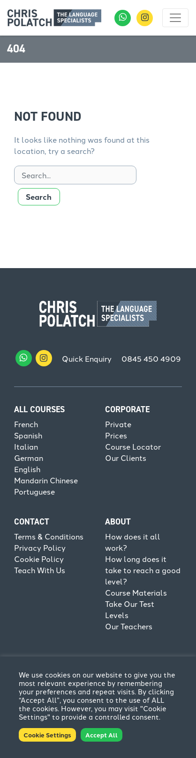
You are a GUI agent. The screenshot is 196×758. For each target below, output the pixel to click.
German (28, 457)
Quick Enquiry (87, 358)
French (26, 424)
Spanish (28, 435)
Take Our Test (129, 603)
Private (118, 424)
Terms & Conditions (48, 536)
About (118, 521)
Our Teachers (128, 626)
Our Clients (125, 457)
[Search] (75, 175)
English (27, 469)
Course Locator (133, 446)
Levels (116, 615)
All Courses (39, 409)
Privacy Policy (40, 547)
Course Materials (136, 592)
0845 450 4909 (151, 358)
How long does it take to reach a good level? (143, 570)
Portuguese (34, 491)
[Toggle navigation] (175, 17)
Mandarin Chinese (46, 480)
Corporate (127, 409)
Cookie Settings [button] (47, 734)
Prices (116, 435)
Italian (26, 446)
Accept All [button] (101, 734)
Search (39, 196)
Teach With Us (39, 570)
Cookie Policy (39, 559)
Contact (31, 521)
